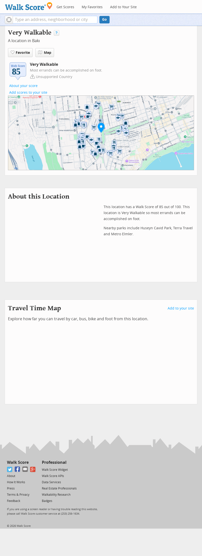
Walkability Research (56, 494)
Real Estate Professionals (59, 488)
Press (11, 488)
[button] (9, 20)
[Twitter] (10, 469)
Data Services (51, 482)
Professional (54, 462)
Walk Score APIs (53, 476)
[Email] (25, 469)
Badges (47, 501)
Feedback (13, 501)
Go (104, 19)
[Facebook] (17, 469)
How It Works (16, 482)
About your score (23, 86)
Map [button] (44, 52)
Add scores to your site (28, 92)
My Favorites (92, 7)
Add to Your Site (123, 7)
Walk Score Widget (55, 470)
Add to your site (181, 308)
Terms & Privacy (18, 494)
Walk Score (18, 462)
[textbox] (55, 20)
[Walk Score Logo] (29, 6)
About (11, 476)
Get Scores (65, 7)
